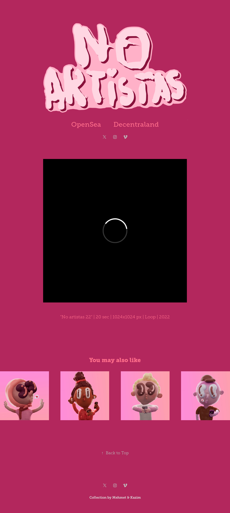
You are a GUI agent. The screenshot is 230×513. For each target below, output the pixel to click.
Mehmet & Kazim (126, 498)
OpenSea (86, 124)
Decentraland (136, 124)
